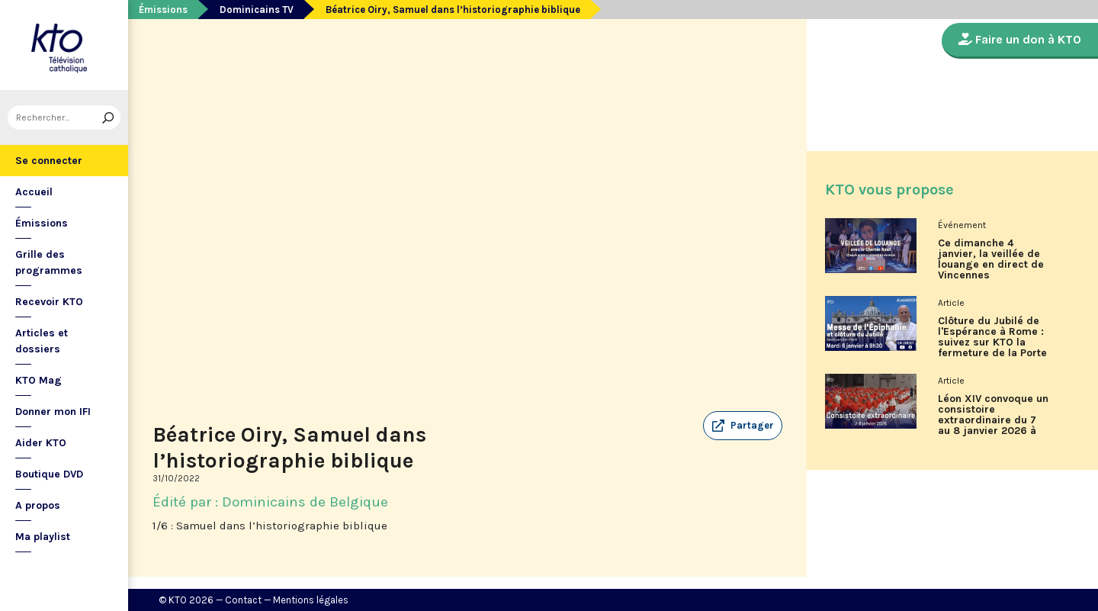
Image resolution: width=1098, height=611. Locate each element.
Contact (243, 600)
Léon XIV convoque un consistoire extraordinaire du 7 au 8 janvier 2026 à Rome (993, 420)
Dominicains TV (257, 9)
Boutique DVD (49, 474)
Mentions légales (310, 600)
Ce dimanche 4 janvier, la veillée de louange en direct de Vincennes (991, 259)
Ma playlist (42, 536)
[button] (742, 425)
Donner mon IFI (53, 411)
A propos (37, 505)
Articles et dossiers (41, 340)
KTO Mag (38, 380)
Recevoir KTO (49, 301)
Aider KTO (40, 442)
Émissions (41, 223)
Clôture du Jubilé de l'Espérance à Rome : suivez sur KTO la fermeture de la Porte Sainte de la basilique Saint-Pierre (993, 342)
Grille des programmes (48, 262)
